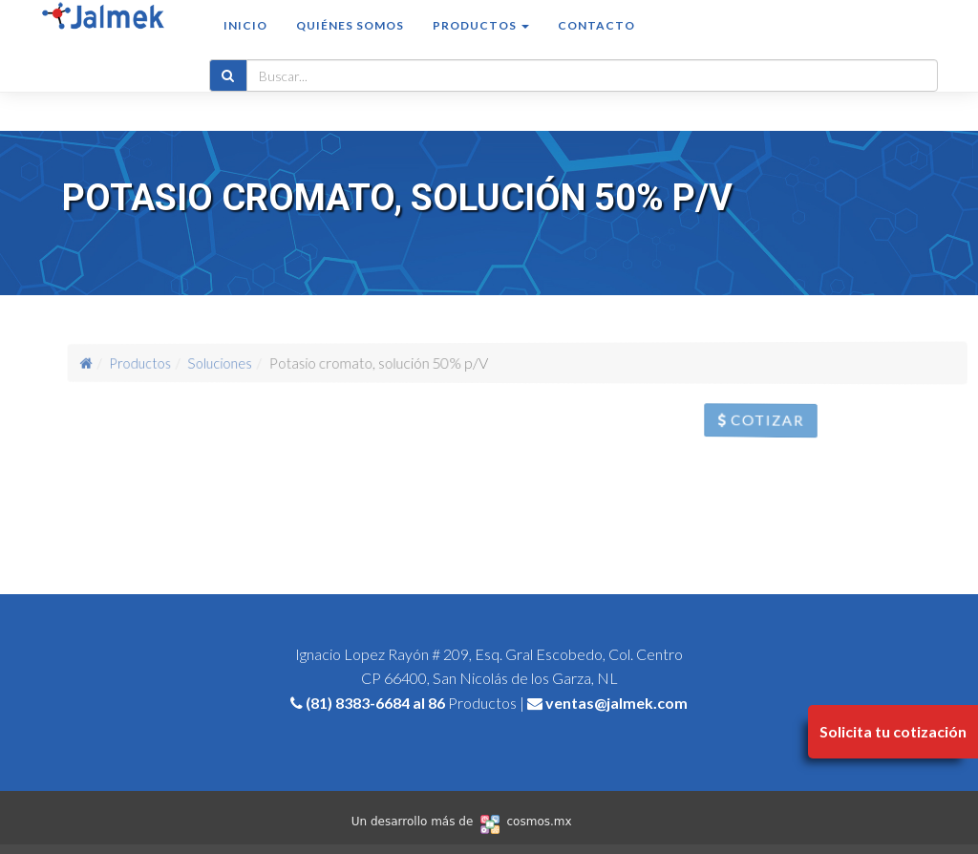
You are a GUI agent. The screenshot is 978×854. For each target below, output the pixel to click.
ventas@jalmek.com (616, 703)
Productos (177, 362)
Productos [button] (481, 44)
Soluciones (243, 362)
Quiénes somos (350, 44)
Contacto (596, 44)
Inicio (245, 44)
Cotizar (781, 425)
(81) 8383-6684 (358, 703)
